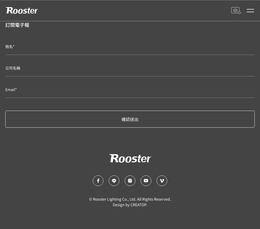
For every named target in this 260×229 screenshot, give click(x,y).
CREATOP (138, 205)
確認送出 (130, 119)
